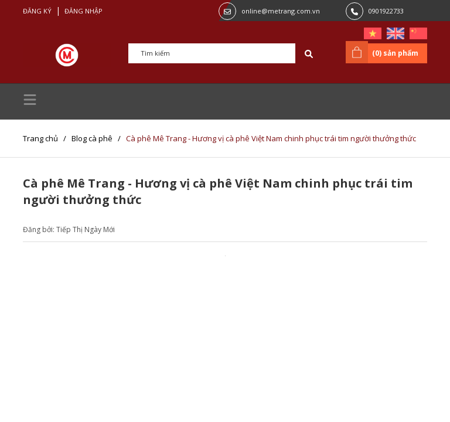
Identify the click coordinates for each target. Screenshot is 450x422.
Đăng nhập (83, 10)
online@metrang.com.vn (280, 10)
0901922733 (386, 10)
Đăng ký (37, 10)
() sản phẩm (384, 52)
